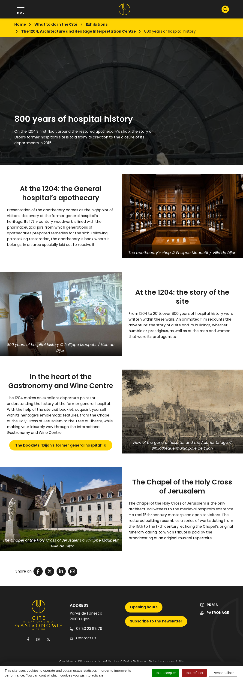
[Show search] (225, 9)
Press (212, 604)
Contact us (83, 638)
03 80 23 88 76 (86, 628)
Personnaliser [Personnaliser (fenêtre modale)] (223, 673)
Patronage (218, 612)
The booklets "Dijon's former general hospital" (60, 445)
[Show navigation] (20, 9)
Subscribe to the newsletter (156, 621)
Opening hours (144, 607)
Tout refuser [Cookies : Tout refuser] (194, 673)
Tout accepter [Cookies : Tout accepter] (165, 673)
